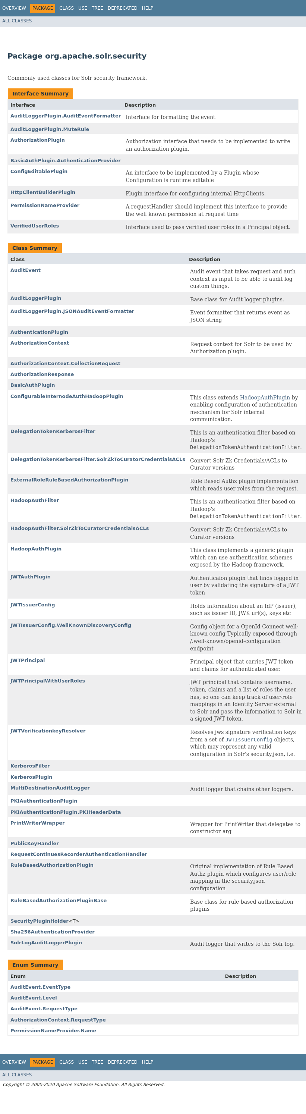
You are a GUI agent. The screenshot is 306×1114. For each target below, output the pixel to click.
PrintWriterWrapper (37, 823)
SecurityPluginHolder (39, 921)
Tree (97, 8)
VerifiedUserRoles (34, 226)
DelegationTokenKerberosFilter (52, 431)
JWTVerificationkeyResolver (47, 731)
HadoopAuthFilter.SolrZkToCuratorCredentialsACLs (79, 528)
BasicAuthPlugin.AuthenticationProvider (65, 160)
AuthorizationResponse (42, 374)
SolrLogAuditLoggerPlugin (46, 942)
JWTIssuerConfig (32, 605)
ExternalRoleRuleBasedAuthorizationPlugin (69, 480)
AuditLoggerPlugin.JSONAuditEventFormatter (72, 311)
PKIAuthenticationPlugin (44, 801)
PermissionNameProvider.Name (53, 1030)
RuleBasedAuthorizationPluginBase (58, 900)
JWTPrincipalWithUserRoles (47, 681)
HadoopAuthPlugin (265, 398)
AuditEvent (25, 270)
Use (82, 8)
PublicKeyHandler (34, 843)
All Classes (17, 20)
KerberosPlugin (31, 777)
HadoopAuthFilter (34, 500)
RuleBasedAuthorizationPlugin (52, 865)
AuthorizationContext (39, 343)
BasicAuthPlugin (32, 385)
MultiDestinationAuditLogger (50, 788)
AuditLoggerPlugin (35, 298)
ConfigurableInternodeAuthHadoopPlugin (66, 396)
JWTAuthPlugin (30, 577)
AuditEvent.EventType (40, 987)
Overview (14, 8)
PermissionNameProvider (44, 205)
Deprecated (123, 8)
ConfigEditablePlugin (38, 171)
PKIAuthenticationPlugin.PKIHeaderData (65, 812)
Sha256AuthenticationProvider (52, 932)
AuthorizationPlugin (37, 140)
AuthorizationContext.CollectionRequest (65, 363)
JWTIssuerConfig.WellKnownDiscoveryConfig (70, 625)
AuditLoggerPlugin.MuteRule (49, 129)
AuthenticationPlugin (39, 332)
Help (148, 8)
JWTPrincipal (27, 660)
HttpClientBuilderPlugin (42, 192)
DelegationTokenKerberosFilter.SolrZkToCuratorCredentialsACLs (97, 459)
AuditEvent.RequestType (44, 1008)
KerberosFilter (30, 766)
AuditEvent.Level (33, 998)
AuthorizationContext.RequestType (58, 1020)
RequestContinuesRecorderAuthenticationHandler (78, 854)
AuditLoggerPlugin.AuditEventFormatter (65, 116)
